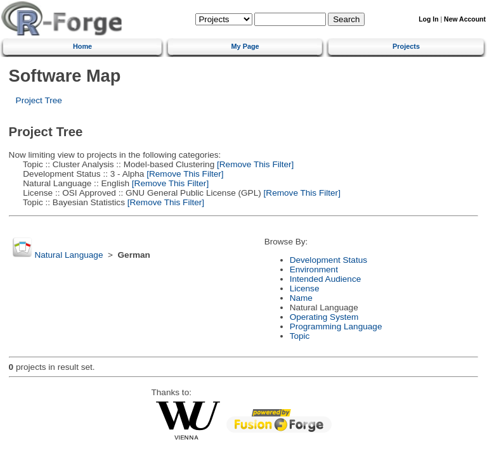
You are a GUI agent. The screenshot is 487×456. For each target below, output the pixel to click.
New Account (465, 19)
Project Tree (39, 100)
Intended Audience (325, 279)
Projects (406, 46)
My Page (245, 46)
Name (301, 298)
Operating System (324, 317)
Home (82, 46)
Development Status (328, 260)
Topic (300, 336)
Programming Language (336, 326)
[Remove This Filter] (254, 164)
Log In (428, 19)
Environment (314, 269)
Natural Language (68, 255)
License (305, 288)
